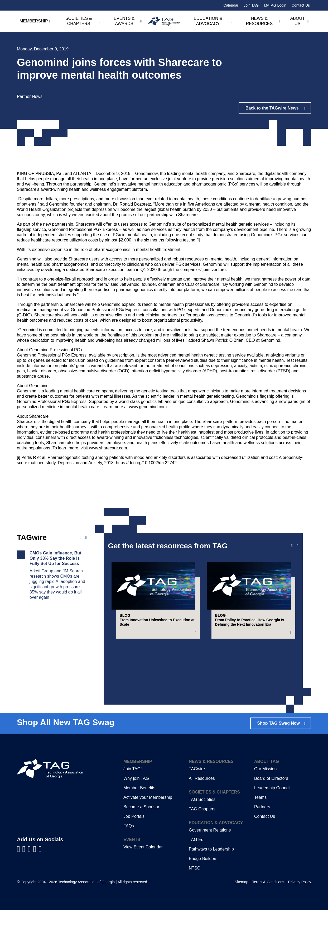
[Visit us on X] (36, 870)
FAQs (128, 847)
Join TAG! (132, 790)
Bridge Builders (203, 879)
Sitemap (241, 903)
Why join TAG (136, 799)
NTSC (194, 889)
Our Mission (265, 790)
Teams (260, 818)
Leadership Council (272, 809)
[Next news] (86, 537)
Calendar (230, 5)
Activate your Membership (147, 818)
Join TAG (251, 5)
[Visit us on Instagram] (40, 870)
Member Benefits (139, 809)
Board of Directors (271, 799)
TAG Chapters (202, 830)
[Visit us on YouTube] (30, 870)
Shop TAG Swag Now (278, 744)
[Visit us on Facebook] (19, 870)
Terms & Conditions (268, 903)
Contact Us (301, 5)
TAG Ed (196, 860)
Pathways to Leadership (211, 870)
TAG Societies (202, 820)
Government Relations (210, 851)
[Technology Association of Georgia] (164, 21)
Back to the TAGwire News (272, 108)
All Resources (202, 799)
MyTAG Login (275, 5)
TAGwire (197, 790)
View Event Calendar (143, 868)
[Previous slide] (292, 546)
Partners (262, 828)
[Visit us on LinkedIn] (25, 870)
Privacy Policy (299, 903)
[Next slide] (297, 546)
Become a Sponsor (141, 828)
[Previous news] (80, 537)
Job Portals (133, 837)
